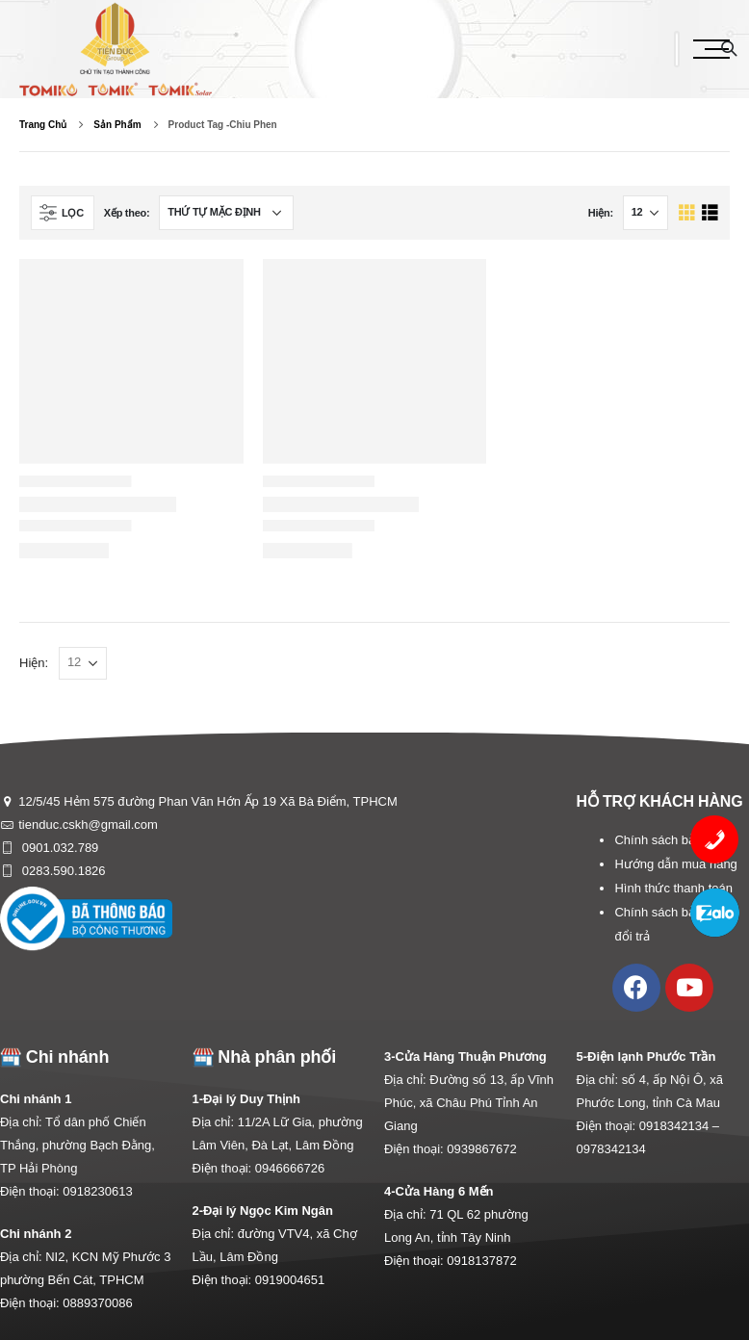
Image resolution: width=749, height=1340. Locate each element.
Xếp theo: (127, 213)
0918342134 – (679, 1126)
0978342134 (611, 1149)
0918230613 (97, 1191)
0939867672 (481, 1149)
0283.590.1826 (61, 870)
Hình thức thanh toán (673, 888)
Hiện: (600, 213)
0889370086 (97, 1303)
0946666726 (289, 1168)
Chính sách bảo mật (670, 840)
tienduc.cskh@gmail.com (88, 824)
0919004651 (289, 1280)
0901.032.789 (58, 847)
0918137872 (481, 1260)
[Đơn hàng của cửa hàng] (226, 212)
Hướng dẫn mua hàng (675, 864)
